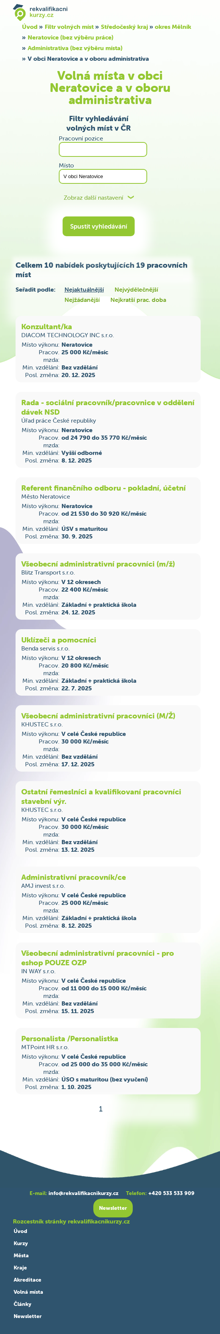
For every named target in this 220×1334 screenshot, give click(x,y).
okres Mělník (173, 26)
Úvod (30, 26)
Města (21, 1255)
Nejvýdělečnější (136, 289)
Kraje (20, 1267)
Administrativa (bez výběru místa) (75, 48)
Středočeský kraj (124, 26)
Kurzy (21, 1243)
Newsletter (28, 1316)
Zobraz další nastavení (93, 197)
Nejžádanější (82, 299)
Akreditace (27, 1279)
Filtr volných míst (69, 26)
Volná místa (28, 1291)
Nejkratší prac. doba (138, 299)
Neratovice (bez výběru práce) (70, 37)
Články (22, 1304)
